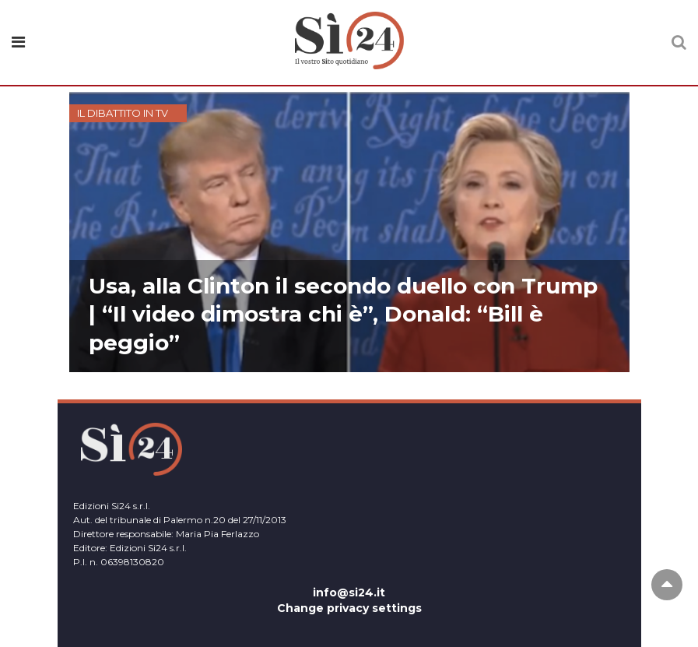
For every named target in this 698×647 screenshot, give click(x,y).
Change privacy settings (349, 608)
